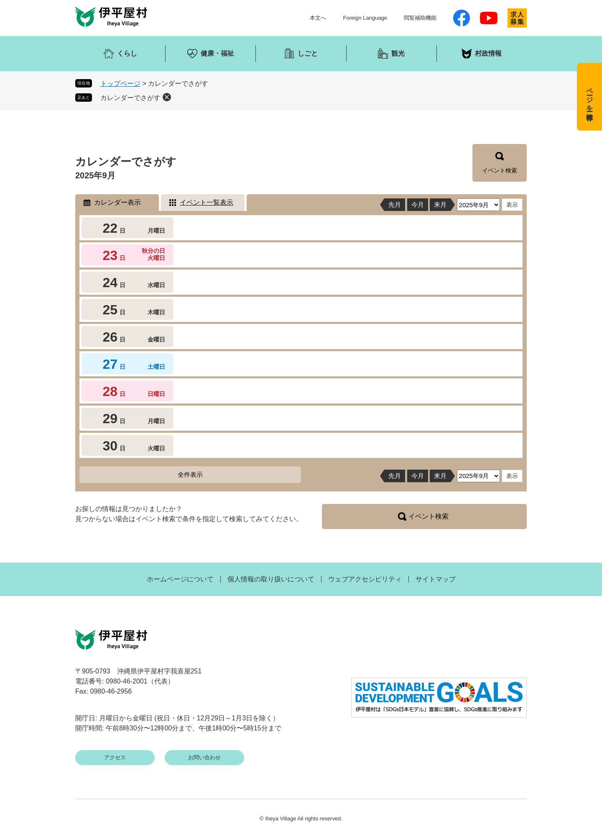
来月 (440, 204)
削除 (167, 97)
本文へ (318, 18)
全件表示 (190, 474)
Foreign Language (365, 18)
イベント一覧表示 (206, 202)
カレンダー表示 (117, 202)
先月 (394, 204)
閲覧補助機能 (420, 18)
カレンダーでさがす (130, 97)
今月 (417, 204)
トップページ (120, 83)
